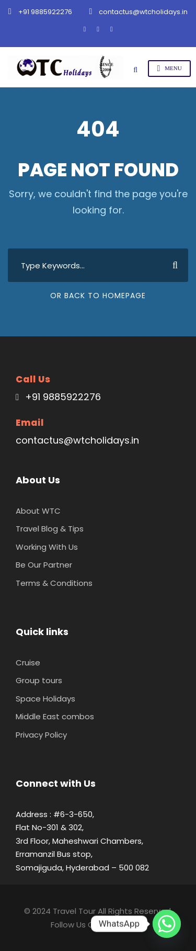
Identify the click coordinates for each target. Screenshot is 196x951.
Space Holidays (45, 698)
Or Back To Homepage (98, 295)
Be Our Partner (44, 564)
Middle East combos (55, 716)
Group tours (39, 680)
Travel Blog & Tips (50, 528)
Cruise (28, 662)
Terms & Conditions (54, 583)
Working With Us (47, 546)
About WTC (38, 510)
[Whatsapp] (167, 924)
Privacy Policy (41, 734)
